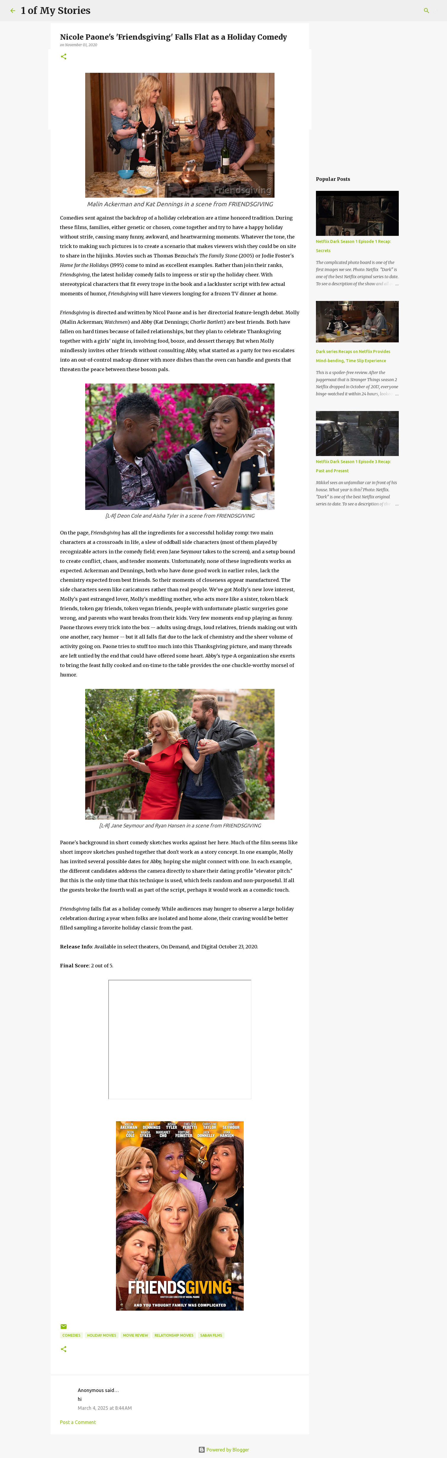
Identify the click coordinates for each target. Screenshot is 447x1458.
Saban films (211, 1335)
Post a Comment (78, 1422)
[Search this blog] (407, 11)
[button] (63, 57)
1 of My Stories (56, 11)
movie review (135, 1335)
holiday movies (101, 1335)
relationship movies (174, 1335)
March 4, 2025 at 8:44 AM (105, 1408)
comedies (71, 1335)
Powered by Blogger (223, 1449)
